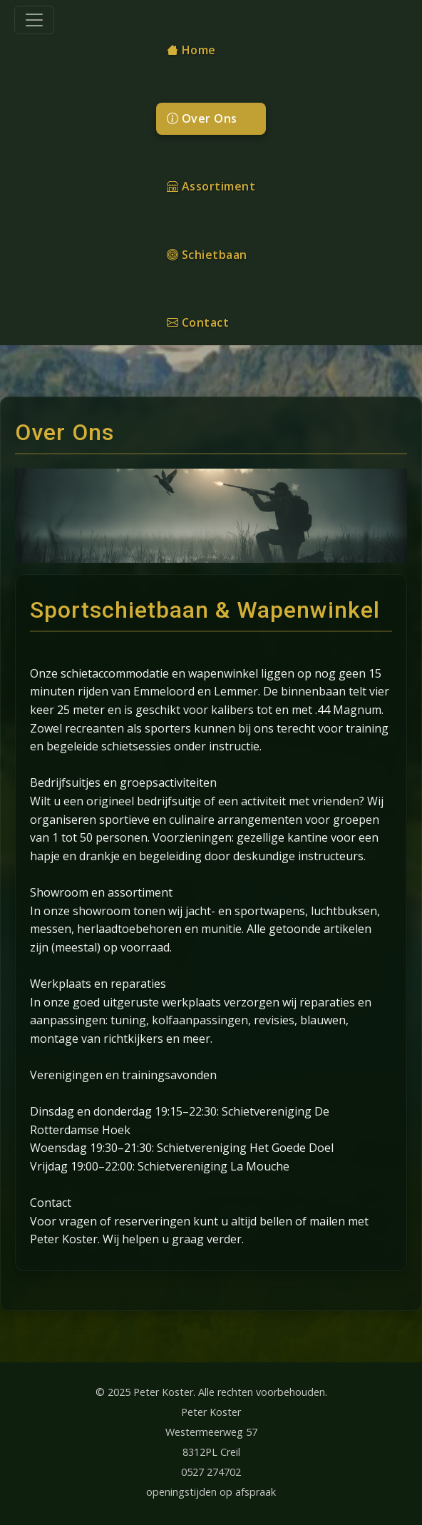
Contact (198, 322)
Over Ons (202, 118)
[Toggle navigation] (34, 20)
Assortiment (211, 186)
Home (191, 50)
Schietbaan (207, 254)
